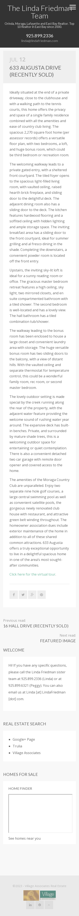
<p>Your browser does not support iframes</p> (40, 813)
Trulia (17, 746)
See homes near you (24, 838)
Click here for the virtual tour (32, 574)
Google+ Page (24, 739)
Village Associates (27, 753)
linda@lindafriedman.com (39, 41)
